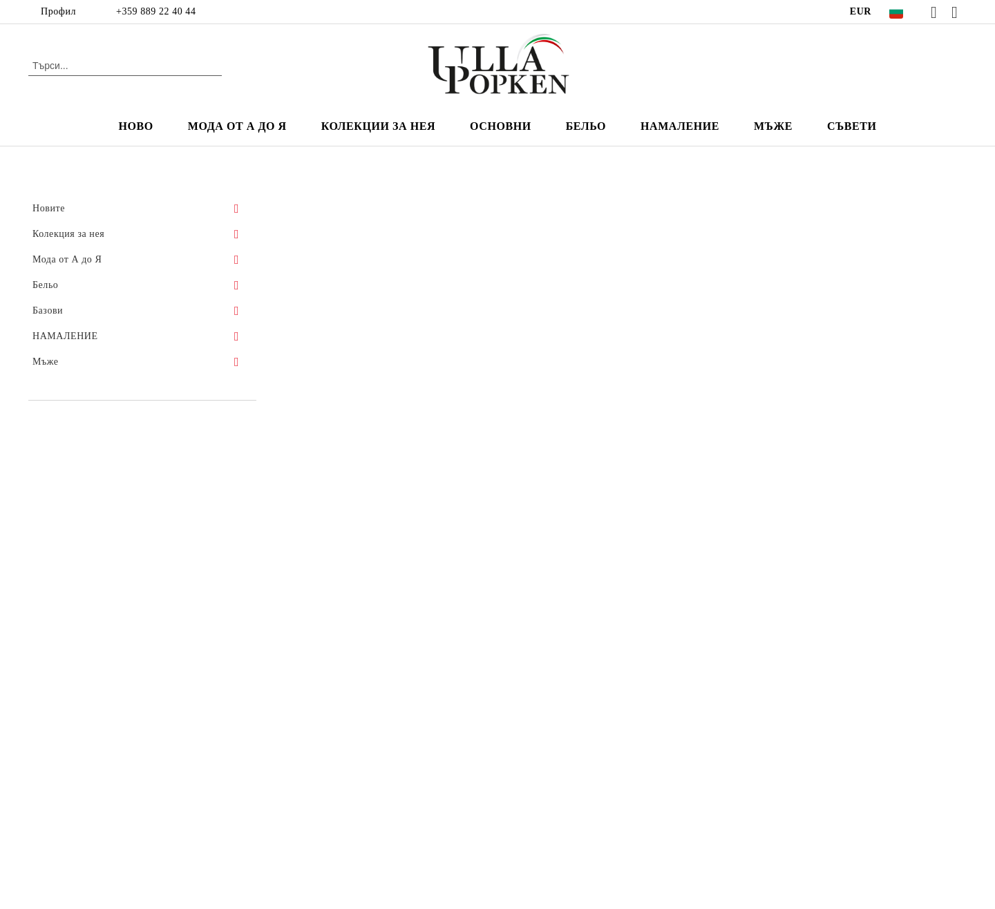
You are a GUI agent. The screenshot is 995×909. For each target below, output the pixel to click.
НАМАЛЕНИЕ (680, 126)
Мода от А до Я (237, 126)
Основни (500, 126)
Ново (136, 126)
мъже (773, 126)
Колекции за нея (378, 126)
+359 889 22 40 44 (156, 11)
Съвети (851, 126)
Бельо (586, 126)
